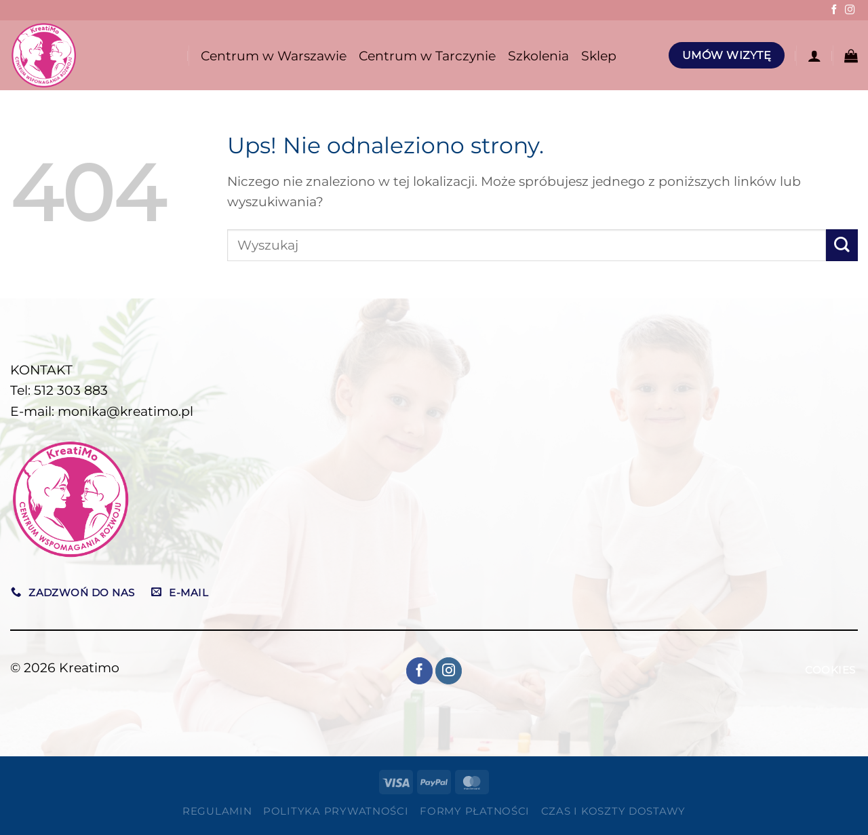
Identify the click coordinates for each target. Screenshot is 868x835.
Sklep (598, 55)
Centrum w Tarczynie (427, 55)
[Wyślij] (842, 245)
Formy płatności (475, 811)
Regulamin (217, 811)
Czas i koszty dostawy (613, 811)
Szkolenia (538, 55)
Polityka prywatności (336, 811)
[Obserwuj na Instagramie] (849, 10)
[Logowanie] (814, 56)
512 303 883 (71, 390)
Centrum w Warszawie (274, 55)
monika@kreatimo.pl (125, 411)
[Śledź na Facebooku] (834, 10)
